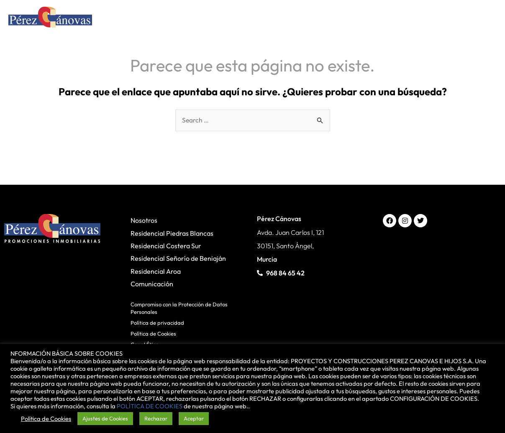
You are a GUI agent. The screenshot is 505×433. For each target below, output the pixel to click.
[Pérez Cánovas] (50, 18)
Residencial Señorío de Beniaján (178, 259)
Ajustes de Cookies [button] (105, 418)
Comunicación (152, 284)
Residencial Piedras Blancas (172, 233)
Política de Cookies (153, 334)
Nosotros (144, 220)
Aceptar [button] (194, 418)
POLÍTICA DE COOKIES (149, 406)
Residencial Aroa (156, 271)
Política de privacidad (157, 323)
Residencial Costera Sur (166, 246)
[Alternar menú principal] (485, 19)
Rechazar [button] (155, 418)
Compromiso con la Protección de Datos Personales (179, 308)
